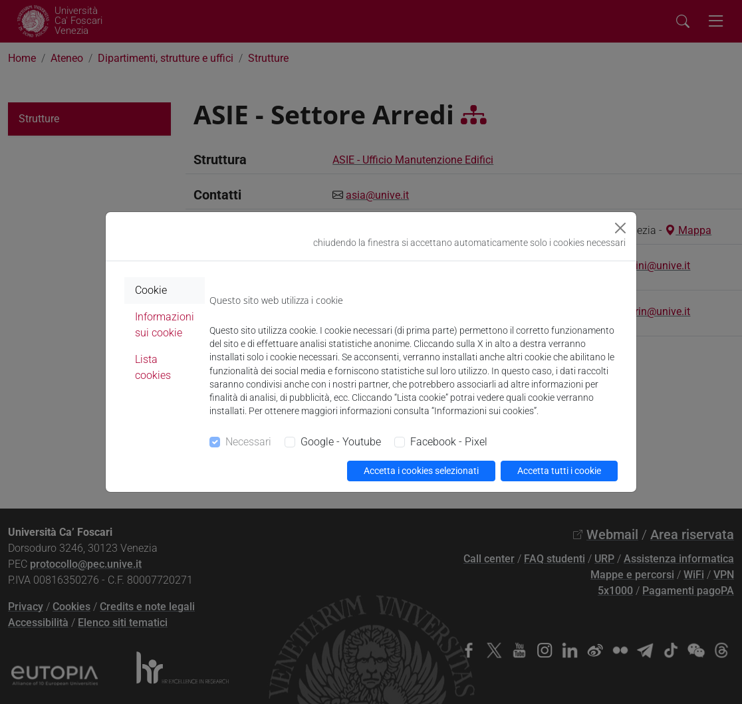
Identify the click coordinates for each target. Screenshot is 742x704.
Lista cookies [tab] (153, 367)
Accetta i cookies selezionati (421, 470)
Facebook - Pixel (448, 441)
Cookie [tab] (151, 290)
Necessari (248, 441)
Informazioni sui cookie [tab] (164, 324)
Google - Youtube (341, 441)
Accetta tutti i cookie (559, 470)
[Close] (620, 228)
